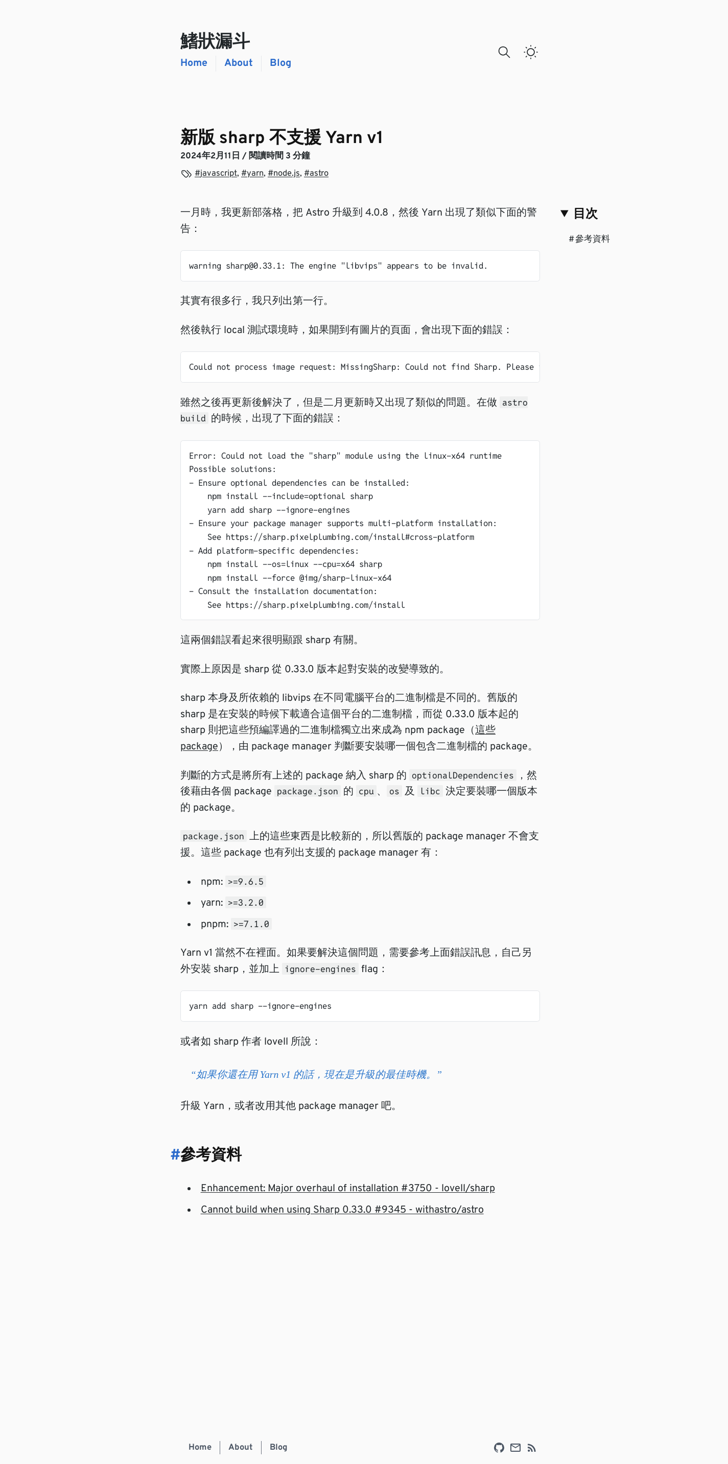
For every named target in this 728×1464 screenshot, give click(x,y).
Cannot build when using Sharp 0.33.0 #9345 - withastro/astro (342, 1210)
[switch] (531, 52)
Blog (280, 63)
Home (193, 63)
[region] (360, 367)
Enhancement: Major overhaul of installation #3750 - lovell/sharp (348, 1189)
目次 (585, 214)
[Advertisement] (360, 1315)
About (238, 63)
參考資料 (589, 239)
